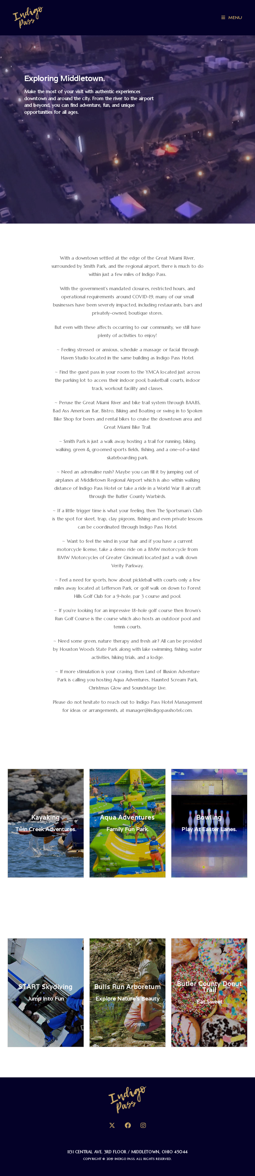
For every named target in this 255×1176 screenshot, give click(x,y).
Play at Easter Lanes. (209, 829)
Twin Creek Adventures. (45, 829)
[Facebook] (128, 1125)
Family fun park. (127, 829)
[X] (112, 1125)
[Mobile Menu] (231, 18)
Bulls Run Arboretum (127, 987)
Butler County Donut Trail (209, 987)
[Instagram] (143, 1125)
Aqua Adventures (127, 817)
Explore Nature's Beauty (127, 998)
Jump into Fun (46, 998)
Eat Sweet (209, 1001)
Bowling (209, 817)
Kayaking (45, 817)
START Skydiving (45, 987)
